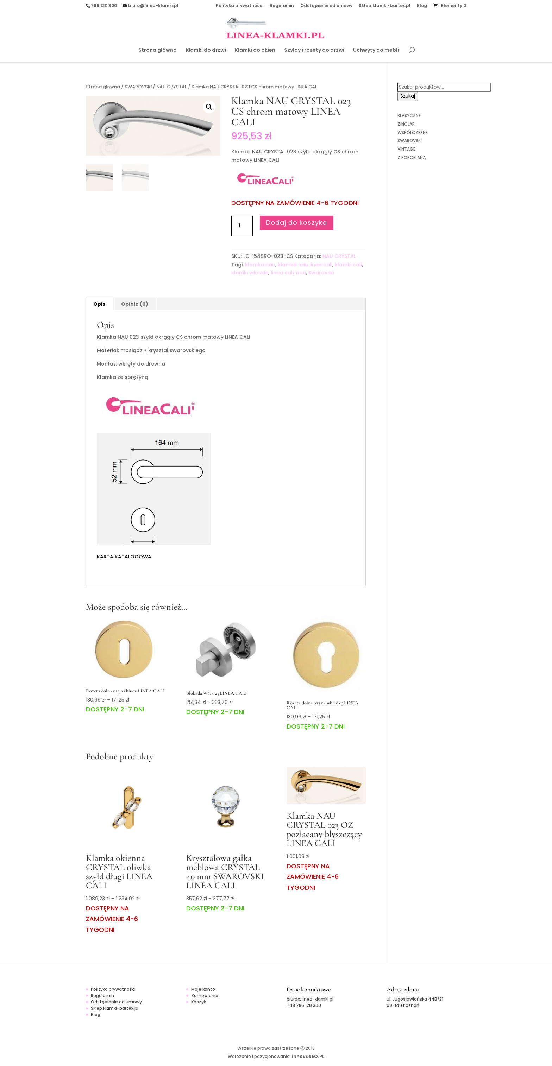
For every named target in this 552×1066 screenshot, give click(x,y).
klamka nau (260, 264)
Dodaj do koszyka (296, 222)
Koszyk (198, 1002)
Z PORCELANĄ (411, 157)
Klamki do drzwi (206, 50)
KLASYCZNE (409, 116)
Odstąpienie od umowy (326, 6)
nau (301, 272)
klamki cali (348, 264)
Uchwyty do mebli (376, 50)
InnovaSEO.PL (308, 1056)
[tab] (99, 304)
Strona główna (157, 50)
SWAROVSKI (138, 86)
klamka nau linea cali (305, 264)
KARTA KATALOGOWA (124, 556)
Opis (99, 303)
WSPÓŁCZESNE (412, 132)
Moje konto (203, 989)
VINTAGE (406, 149)
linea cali (282, 272)
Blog (422, 6)
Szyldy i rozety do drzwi (314, 50)
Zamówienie (204, 995)
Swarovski (321, 272)
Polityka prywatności (239, 6)
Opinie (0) (134, 303)
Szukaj (407, 96)
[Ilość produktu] (241, 226)
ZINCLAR (406, 124)
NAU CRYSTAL (171, 86)
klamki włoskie (249, 272)
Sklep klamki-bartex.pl (384, 6)
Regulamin (282, 6)
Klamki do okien (255, 50)
